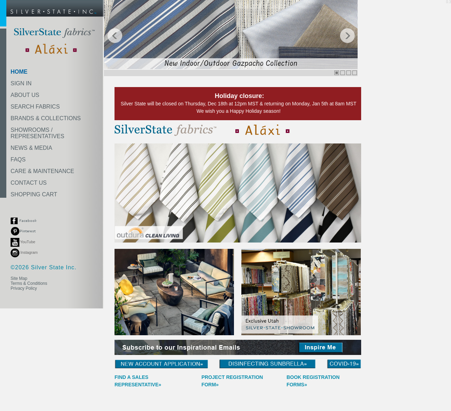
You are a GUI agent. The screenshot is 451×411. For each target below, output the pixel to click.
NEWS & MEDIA (31, 148)
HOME (19, 72)
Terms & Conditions (29, 283)
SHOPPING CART (34, 194)
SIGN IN (21, 83)
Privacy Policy (24, 288)
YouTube (23, 242)
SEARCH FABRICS (35, 107)
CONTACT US (29, 183)
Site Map (19, 278)
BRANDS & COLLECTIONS (46, 118)
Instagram (24, 252)
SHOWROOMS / (37, 133)
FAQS (18, 159)
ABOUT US (25, 95)
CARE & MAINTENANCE (42, 171)
